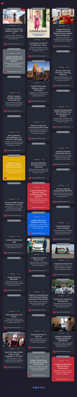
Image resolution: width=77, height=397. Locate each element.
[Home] (64, 3)
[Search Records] (72, 3)
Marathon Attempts (14, 8)
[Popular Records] (67, 3)
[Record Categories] (69, 3)
